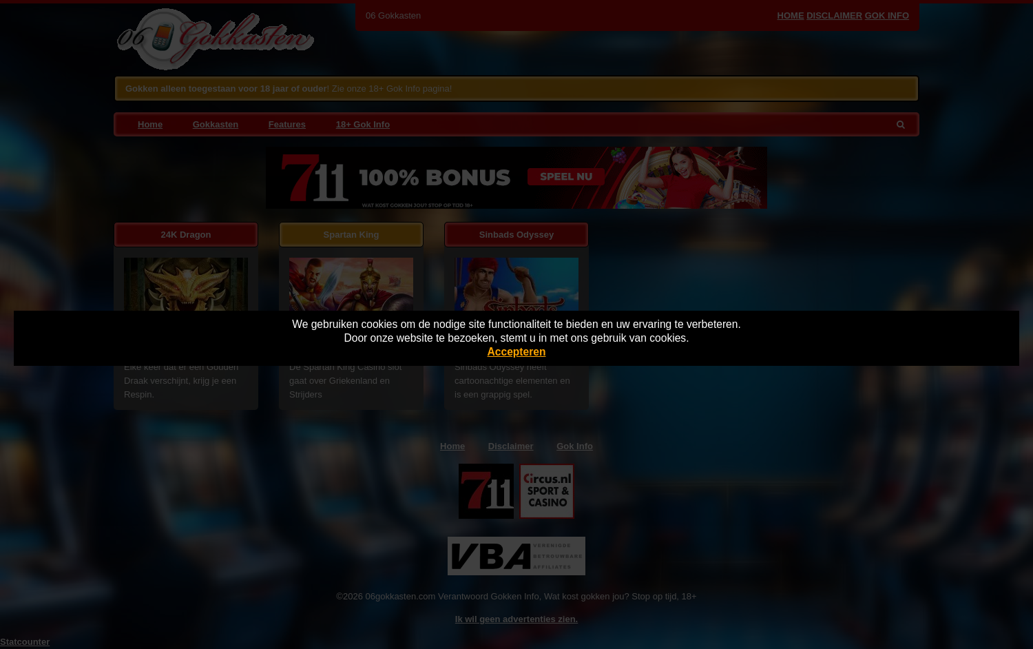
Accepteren (517, 352)
